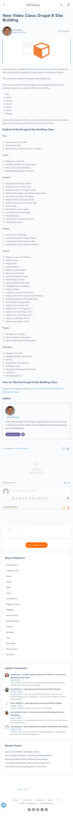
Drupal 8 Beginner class (39, 69)
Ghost (8, 587)
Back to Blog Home (36, 545)
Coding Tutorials (12, 570)
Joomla (8, 593)
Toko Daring (15, 726)
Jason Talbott (16, 703)
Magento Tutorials (13, 604)
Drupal (8, 576)
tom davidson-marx (18, 712)
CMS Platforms (12, 565)
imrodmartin (15, 689)
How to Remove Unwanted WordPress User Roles (45, 726)
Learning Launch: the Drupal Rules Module (42, 689)
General (9, 582)
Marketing (10, 610)
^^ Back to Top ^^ (22, 789)
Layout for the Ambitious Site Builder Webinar (22, 752)
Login (67, 483)
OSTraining (32, 4)
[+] (46, 498)
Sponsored (10, 632)
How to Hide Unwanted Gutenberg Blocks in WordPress (26, 766)
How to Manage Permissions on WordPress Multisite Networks (28, 755)
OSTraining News (21, 448)
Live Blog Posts (12, 598)
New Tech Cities (12, 615)
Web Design (10, 643)
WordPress (10, 654)
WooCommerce (12, 649)
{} (43, 498)
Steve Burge (17, 30)
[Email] (23, 434)
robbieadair (15, 674)
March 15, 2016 (19, 32)
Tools (8, 638)
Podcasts (9, 626)
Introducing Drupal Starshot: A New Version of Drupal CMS (27, 763)
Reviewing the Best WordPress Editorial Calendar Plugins (26, 759)
